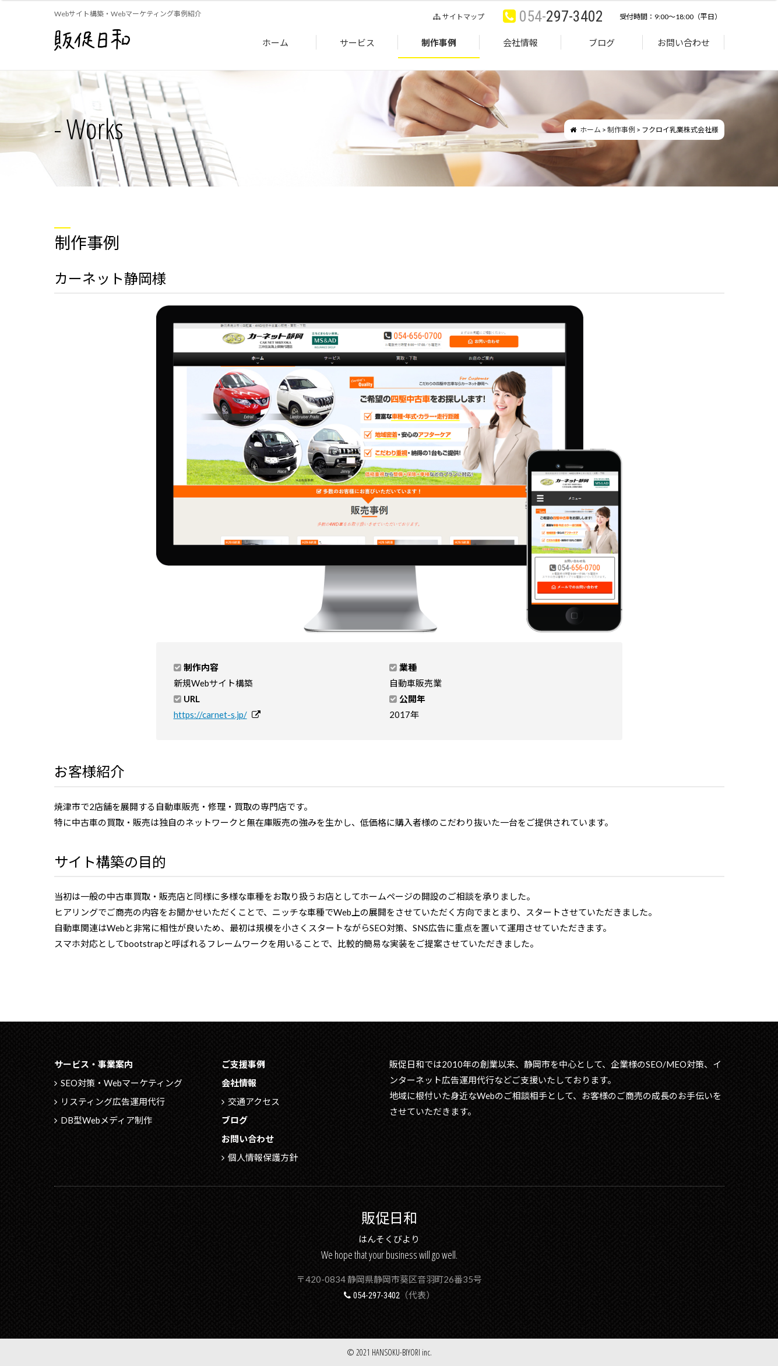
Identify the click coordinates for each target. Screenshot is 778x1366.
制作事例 (438, 42)
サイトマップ (463, 16)
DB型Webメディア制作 (106, 1120)
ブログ (602, 42)
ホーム (275, 42)
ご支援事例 (243, 1064)
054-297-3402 (376, 1295)
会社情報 (520, 42)
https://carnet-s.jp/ (210, 714)
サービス (357, 42)
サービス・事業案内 (93, 1064)
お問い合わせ (683, 42)
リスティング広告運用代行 (113, 1101)
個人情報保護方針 (263, 1157)
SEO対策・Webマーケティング (121, 1083)
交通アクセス (254, 1101)
